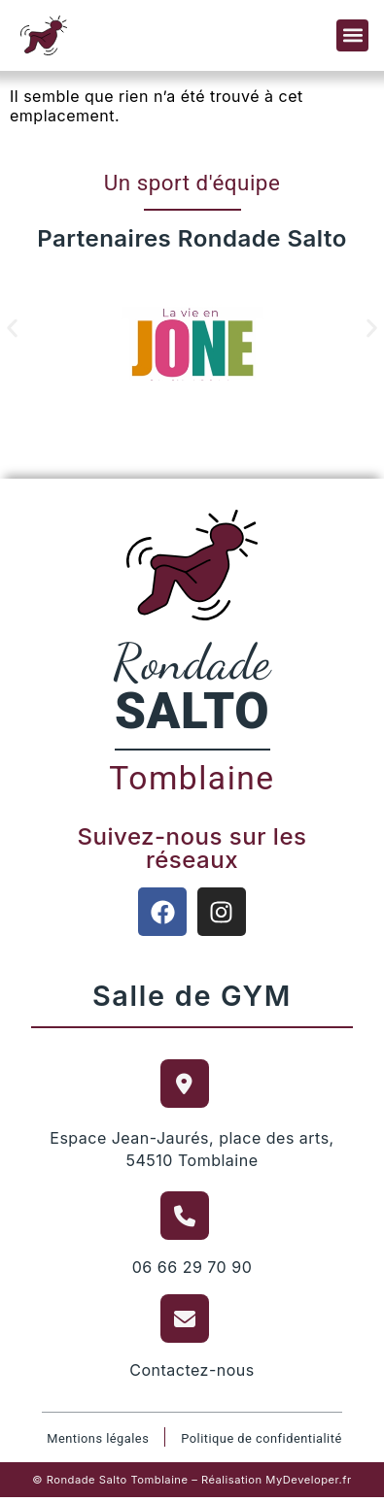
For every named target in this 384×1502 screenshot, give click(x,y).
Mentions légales (98, 1438)
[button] (352, 35)
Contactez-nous (192, 1370)
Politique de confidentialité (261, 1438)
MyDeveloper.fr (308, 1479)
